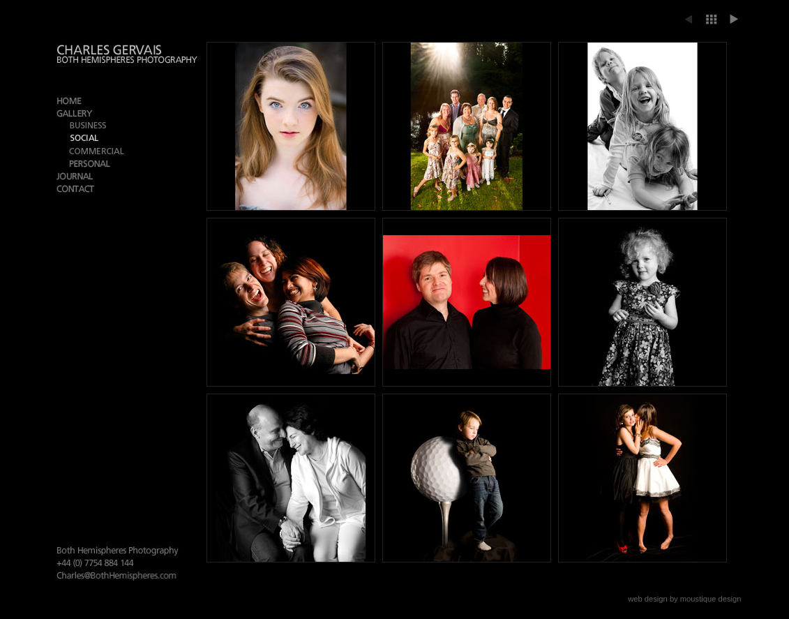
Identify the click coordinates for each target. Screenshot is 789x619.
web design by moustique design (684, 599)
